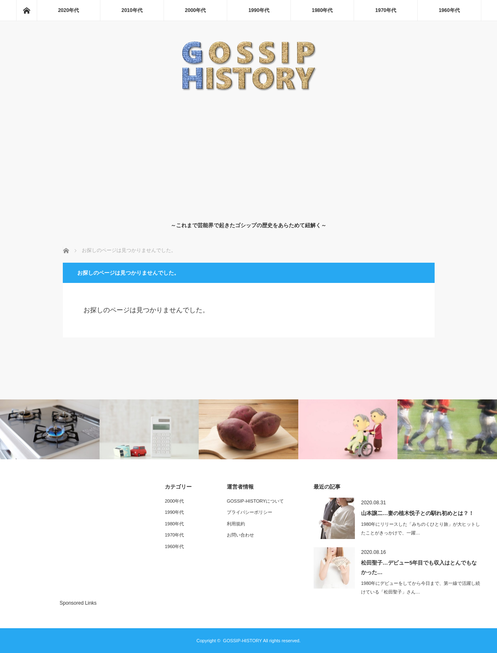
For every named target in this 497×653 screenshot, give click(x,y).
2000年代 (195, 10)
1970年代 (385, 10)
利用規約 (236, 523)
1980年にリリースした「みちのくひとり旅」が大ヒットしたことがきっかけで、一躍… (420, 528)
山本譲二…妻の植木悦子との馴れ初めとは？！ (417, 513)
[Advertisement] (248, 154)
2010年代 (132, 10)
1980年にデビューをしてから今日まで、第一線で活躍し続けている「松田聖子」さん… (420, 587)
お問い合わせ (240, 534)
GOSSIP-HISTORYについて (255, 501)
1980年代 (322, 10)
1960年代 (449, 10)
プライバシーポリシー (249, 512)
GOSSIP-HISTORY (242, 640)
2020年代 (68, 10)
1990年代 (258, 10)
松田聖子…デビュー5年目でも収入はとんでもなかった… (419, 567)
